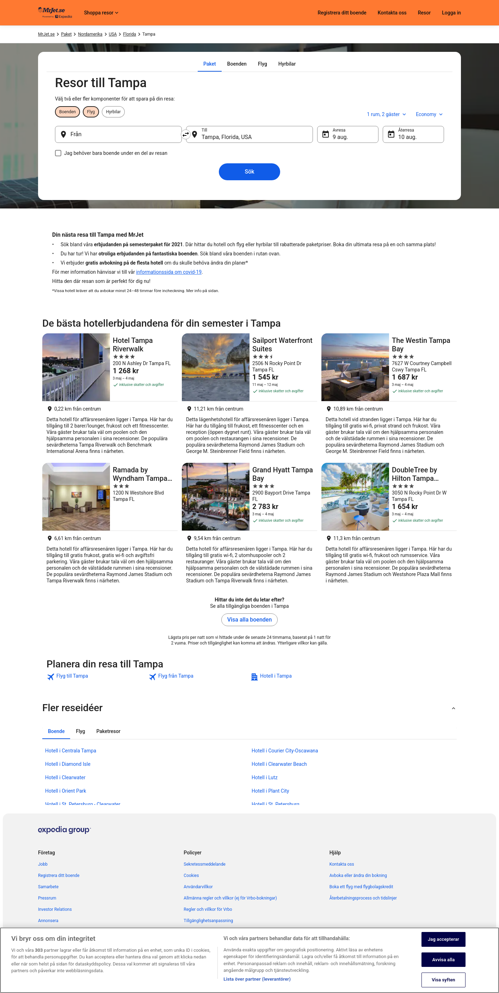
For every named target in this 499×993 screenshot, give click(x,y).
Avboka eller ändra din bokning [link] (358, 875)
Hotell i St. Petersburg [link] (275, 804)
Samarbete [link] (48, 886)
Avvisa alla (443, 967)
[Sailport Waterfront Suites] (249, 396)
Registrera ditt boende (342, 13)
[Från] (118, 134)
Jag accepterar (443, 947)
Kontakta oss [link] (341, 864)
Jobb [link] (43, 864)
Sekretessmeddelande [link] (205, 864)
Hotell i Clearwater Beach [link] (279, 764)
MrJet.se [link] (46, 34)
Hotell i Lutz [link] (265, 777)
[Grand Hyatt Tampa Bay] (249, 525)
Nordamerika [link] (90, 34)
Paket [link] (66, 34)
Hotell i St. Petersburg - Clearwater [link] (83, 804)
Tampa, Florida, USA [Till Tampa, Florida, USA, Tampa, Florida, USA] (227, 137)
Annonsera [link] (48, 920)
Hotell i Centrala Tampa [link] (70, 750)
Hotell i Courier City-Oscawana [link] (285, 750)
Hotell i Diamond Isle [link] (68, 764)
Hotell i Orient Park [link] (65, 791)
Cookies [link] (191, 875)
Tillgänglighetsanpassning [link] (208, 920)
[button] (249, 708)
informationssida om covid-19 (169, 272)
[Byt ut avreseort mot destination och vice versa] (186, 134)
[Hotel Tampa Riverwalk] (110, 396)
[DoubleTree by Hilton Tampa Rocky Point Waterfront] (389, 525)
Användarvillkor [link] (198, 886)
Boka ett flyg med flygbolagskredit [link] (361, 886)
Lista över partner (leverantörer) (257, 987)
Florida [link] (129, 34)
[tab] (210, 64)
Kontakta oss (392, 13)
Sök (249, 171)
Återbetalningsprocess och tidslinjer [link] (363, 898)
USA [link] (113, 34)
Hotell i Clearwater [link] (65, 777)
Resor (424, 13)
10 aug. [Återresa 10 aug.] (407, 137)
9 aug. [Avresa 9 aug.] (340, 137)
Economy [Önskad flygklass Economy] (430, 114)
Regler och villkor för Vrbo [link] (208, 909)
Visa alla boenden (249, 619)
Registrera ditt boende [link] (58, 875)
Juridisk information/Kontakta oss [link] (216, 932)
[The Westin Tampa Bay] (389, 396)
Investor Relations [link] (55, 909)
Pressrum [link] (47, 898)
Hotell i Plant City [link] (270, 791)
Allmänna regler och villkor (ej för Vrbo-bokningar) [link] (230, 898)
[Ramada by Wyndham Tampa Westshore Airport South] (110, 525)
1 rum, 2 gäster (387, 114)
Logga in (451, 13)
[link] (97, 677)
